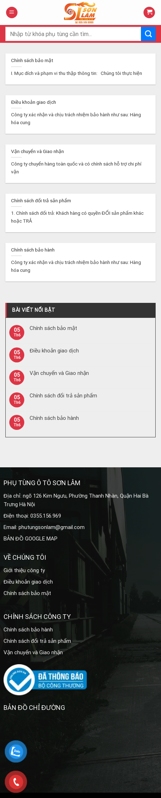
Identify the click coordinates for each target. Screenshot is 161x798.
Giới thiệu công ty (24, 570)
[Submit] (148, 34)
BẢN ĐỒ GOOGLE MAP (30, 538)
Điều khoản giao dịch (54, 350)
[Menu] (11, 13)
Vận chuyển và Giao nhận (59, 373)
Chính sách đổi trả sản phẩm (63, 395)
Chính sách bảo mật (53, 328)
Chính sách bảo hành (54, 418)
